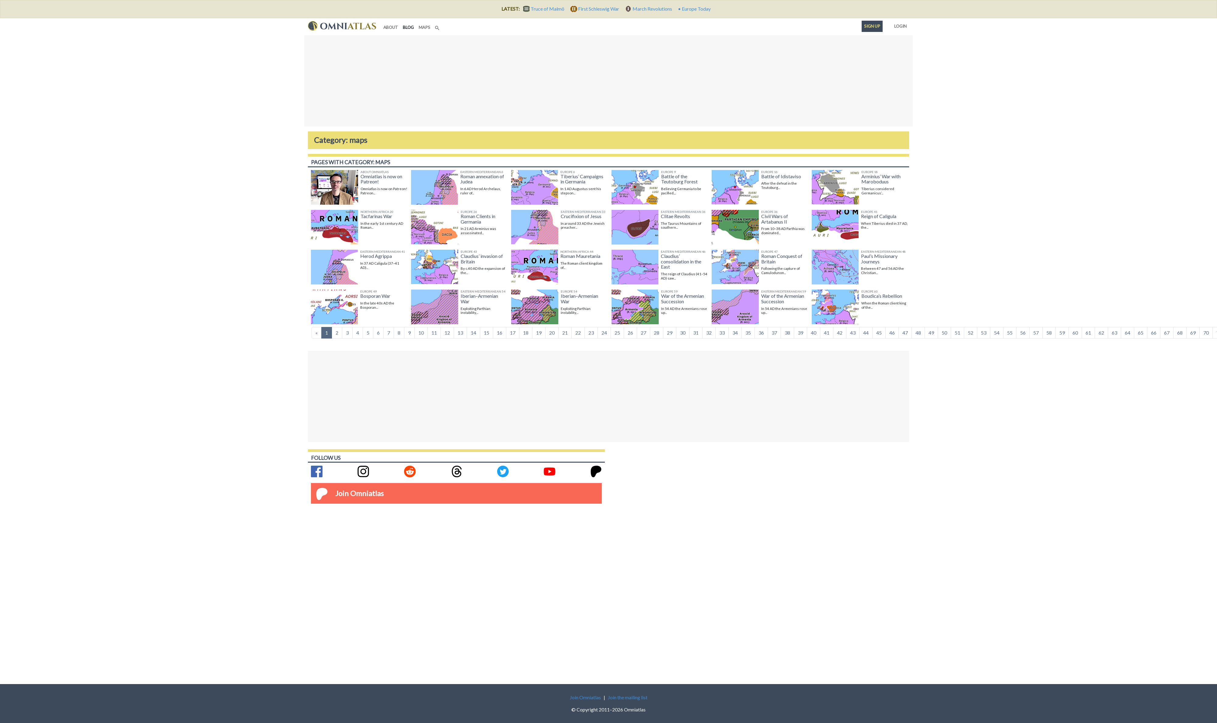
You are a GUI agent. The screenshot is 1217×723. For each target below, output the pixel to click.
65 (1140, 332)
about (390, 27)
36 (761, 332)
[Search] (438, 26)
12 (447, 332)
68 (1180, 332)
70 (1206, 332)
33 (722, 332)
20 (552, 332)
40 (813, 332)
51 (957, 332)
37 (774, 332)
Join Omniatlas (359, 493)
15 (486, 332)
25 (617, 332)
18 (525, 332)
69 (1193, 332)
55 (1010, 332)
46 (892, 332)
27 (643, 332)
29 (669, 332)
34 (735, 332)
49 (931, 332)
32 (709, 332)
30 (682, 332)
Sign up (872, 26)
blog (409, 27)
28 (656, 332)
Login (899, 25)
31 (696, 332)
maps (424, 27)
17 (512, 332)
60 (1075, 332)
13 (460, 332)
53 (983, 332)
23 (591, 332)
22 (578, 332)
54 (996, 332)
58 (1049, 332)
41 (826, 332)
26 (630, 332)
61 (1088, 332)
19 (539, 332)
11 (434, 332)
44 (866, 332)
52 (970, 332)
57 (1036, 332)
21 (565, 332)
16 (499, 332)
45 (879, 332)
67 (1167, 332)
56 (1023, 332)
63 (1114, 332)
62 (1101, 332)
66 (1153, 332)
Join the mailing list (627, 697)
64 (1127, 332)
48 (918, 332)
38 (787, 332)
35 (748, 332)
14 (473, 332)
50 (944, 332)
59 (1062, 332)
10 (421, 332)
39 (800, 332)
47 (905, 332)
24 (604, 332)
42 (839, 332)
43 (853, 332)
